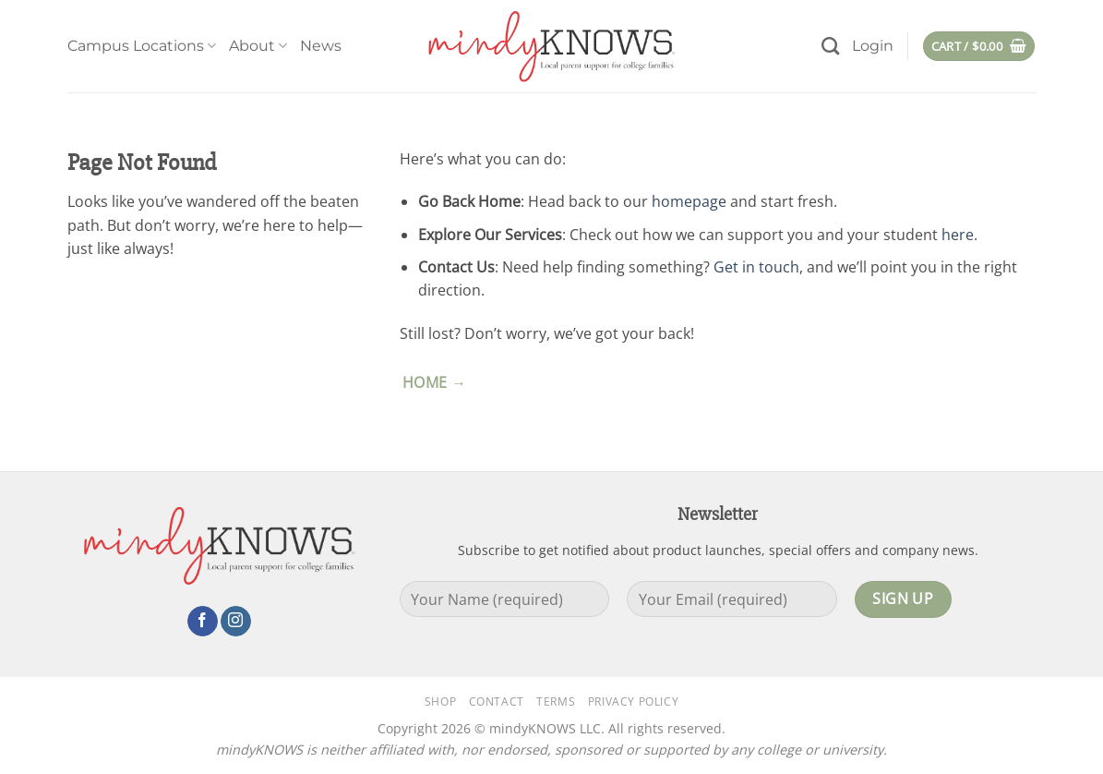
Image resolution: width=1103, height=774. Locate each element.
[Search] (830, 46)
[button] (872, 46)
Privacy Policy (633, 701)
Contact (496, 701)
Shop (440, 701)
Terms (555, 701)
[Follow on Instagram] (236, 621)
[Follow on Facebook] (202, 621)
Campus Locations (141, 46)
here (957, 234)
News (321, 45)
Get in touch (756, 267)
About (258, 46)
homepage (689, 201)
